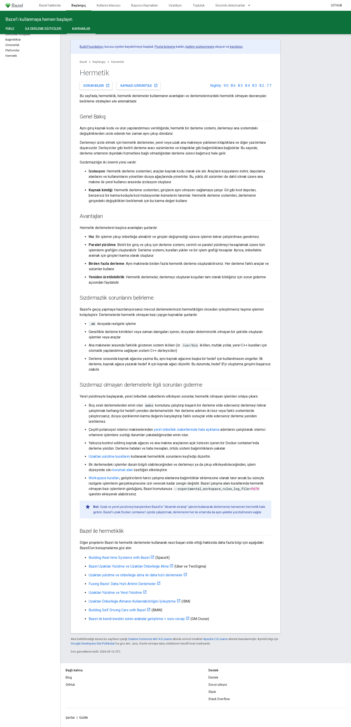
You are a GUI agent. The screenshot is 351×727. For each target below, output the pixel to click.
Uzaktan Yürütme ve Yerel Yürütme (115, 592)
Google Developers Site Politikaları (93, 643)
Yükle (9, 28)
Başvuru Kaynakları (144, 5)
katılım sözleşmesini (200, 46)
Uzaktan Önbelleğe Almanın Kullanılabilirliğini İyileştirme (132, 601)
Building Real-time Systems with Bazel (119, 557)
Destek (213, 677)
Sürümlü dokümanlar (230, 5)
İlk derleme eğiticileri (43, 28)
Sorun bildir (96, 85)
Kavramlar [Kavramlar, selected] (81, 28)
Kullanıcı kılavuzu (108, 5)
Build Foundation (91, 46)
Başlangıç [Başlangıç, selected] (78, 5)
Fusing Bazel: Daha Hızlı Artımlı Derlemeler (122, 584)
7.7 (269, 85)
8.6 (233, 85)
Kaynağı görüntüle (139, 85)
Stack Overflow (219, 699)
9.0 (226, 85)
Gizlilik (83, 717)
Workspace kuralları (104, 478)
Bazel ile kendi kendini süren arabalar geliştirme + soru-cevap (137, 619)
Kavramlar (117, 61)
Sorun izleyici (217, 684)
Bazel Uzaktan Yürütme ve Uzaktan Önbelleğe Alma (129, 566)
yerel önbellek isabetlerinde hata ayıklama (186, 429)
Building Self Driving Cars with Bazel (117, 610)
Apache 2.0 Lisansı (215, 639)
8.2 (261, 85)
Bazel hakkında (50, 5)
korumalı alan (122, 470)
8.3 (254, 85)
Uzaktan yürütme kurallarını (109, 456)
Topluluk (199, 5)
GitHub (336, 5)
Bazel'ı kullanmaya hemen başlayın (38, 19)
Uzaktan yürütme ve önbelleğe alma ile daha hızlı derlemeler (135, 575)
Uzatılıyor (175, 5)
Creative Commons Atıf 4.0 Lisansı (150, 639)
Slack (212, 692)
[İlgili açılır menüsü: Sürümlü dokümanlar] (251, 5)
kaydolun (236, 46)
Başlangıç (99, 61)
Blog (69, 677)
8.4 (247, 85)
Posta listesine (165, 46)
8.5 (240, 85)
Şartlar (70, 717)
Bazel (83, 61)
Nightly (215, 85)
